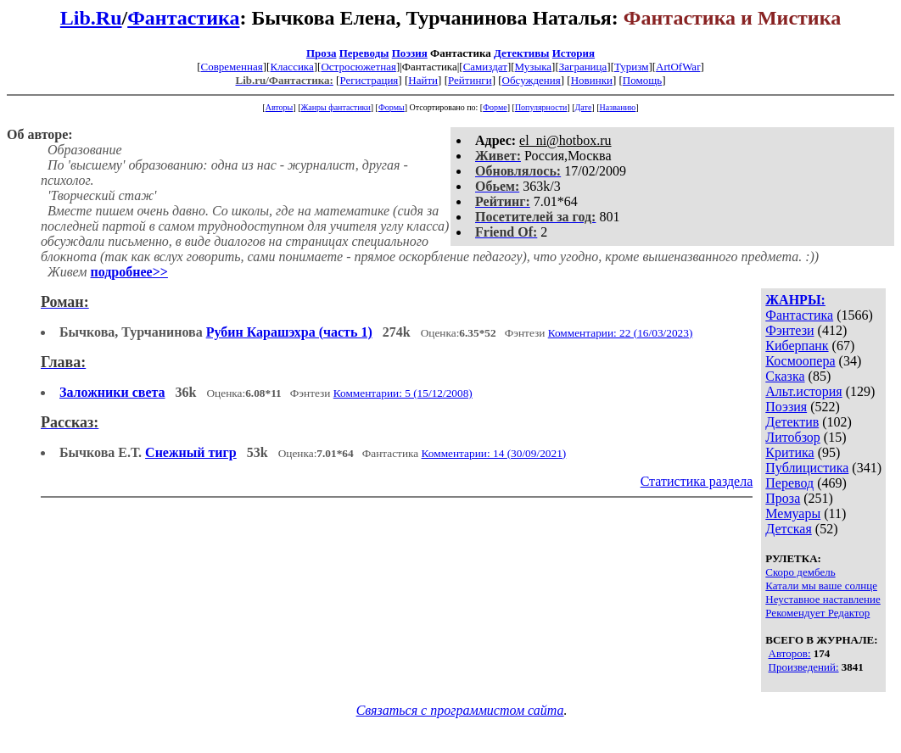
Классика (291, 66)
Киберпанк (796, 345)
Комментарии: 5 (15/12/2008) (403, 393)
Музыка (533, 66)
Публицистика (806, 467)
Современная (232, 66)
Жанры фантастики (335, 107)
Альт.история (803, 391)
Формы (391, 107)
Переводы (364, 53)
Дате (583, 107)
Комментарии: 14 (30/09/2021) (494, 453)
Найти (423, 80)
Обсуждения (531, 80)
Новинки (592, 80)
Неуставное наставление (823, 599)
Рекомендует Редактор (817, 612)
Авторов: (790, 653)
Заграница (583, 66)
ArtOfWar (678, 66)
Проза (321, 53)
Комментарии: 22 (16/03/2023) (620, 332)
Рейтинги (470, 80)
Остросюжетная (358, 66)
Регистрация (368, 80)
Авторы (280, 107)
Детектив (792, 422)
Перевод (789, 483)
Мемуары (792, 513)
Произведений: (804, 667)
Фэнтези (789, 330)
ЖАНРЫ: (795, 300)
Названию (618, 107)
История (573, 53)
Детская (788, 529)
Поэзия (410, 53)
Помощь (642, 80)
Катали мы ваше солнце (821, 585)
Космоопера (800, 361)
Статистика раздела (697, 481)
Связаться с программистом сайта (460, 710)
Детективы (522, 53)
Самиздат (485, 66)
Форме (495, 107)
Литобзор (792, 437)
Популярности (541, 107)
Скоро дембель (800, 572)
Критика (789, 452)
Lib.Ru (91, 18)
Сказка (784, 376)
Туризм (631, 66)
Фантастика (183, 18)
